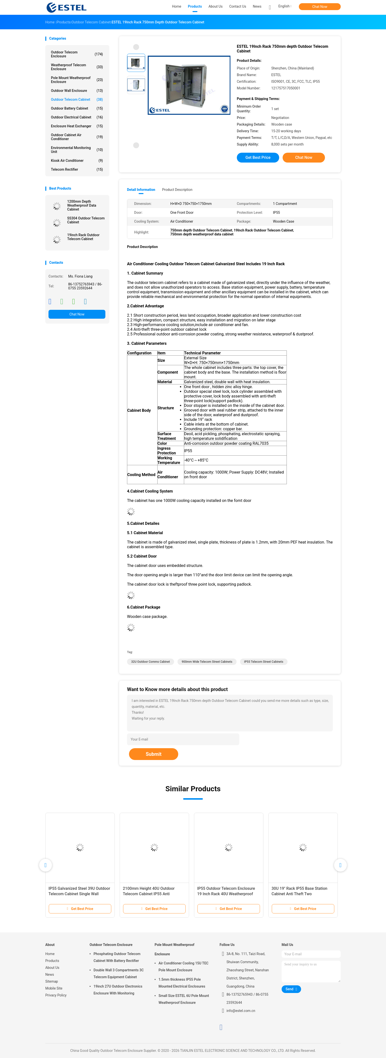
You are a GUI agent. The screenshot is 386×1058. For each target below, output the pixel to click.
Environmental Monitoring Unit (77, 150)
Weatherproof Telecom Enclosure (77, 67)
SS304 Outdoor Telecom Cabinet (86, 220)
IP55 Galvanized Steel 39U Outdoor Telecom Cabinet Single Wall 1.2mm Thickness (79, 894)
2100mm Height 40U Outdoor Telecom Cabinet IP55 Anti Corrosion (149, 894)
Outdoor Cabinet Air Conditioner (77, 137)
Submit (153, 754)
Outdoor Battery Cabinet (77, 108)
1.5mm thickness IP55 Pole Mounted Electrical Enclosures (182, 982)
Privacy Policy (55, 995)
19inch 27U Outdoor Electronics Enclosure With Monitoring (118, 989)
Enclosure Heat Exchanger (77, 126)
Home (50, 954)
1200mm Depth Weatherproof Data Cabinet (81, 205)
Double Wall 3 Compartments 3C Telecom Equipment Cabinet (119, 973)
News (49, 974)
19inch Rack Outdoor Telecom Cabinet (83, 237)
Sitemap (51, 981)
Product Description (177, 190)
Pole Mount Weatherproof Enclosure (77, 80)
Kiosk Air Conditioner (77, 160)
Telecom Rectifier (77, 169)
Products (52, 961)
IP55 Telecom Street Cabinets (263, 661)
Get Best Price (258, 157)
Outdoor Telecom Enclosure (77, 54)
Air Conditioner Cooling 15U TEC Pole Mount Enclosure (184, 966)
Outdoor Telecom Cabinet (77, 99)
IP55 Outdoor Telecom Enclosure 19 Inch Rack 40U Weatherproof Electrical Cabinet (226, 894)
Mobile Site (54, 988)
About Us (52, 968)
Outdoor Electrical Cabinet (77, 117)
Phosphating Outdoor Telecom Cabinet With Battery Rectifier (117, 957)
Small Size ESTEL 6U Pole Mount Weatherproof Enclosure (184, 999)
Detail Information (141, 190)
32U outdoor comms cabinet (150, 661)
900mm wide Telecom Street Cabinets (207, 661)
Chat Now (319, 7)
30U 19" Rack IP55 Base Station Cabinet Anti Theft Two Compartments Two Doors (299, 894)
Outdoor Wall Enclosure (77, 90)
